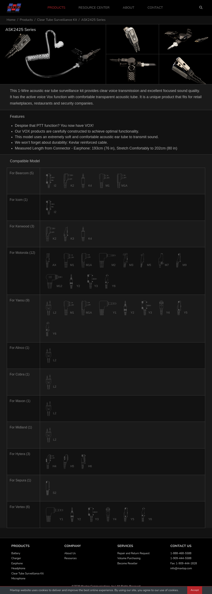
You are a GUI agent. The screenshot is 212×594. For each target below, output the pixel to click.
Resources (70, 558)
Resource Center (94, 7)
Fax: (173, 563)
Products (56, 7)
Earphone (17, 563)
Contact (155, 7)
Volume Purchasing (128, 558)
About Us (70, 553)
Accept (195, 590)
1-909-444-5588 (180, 558)
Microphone (18, 578)
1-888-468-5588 (180, 553)
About (128, 7)
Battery (15, 553)
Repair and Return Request (133, 553)
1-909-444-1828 (186, 563)
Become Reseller (127, 563)
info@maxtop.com (181, 568)
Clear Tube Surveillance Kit (57, 20)
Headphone (18, 568)
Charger (16, 558)
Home (11, 20)
